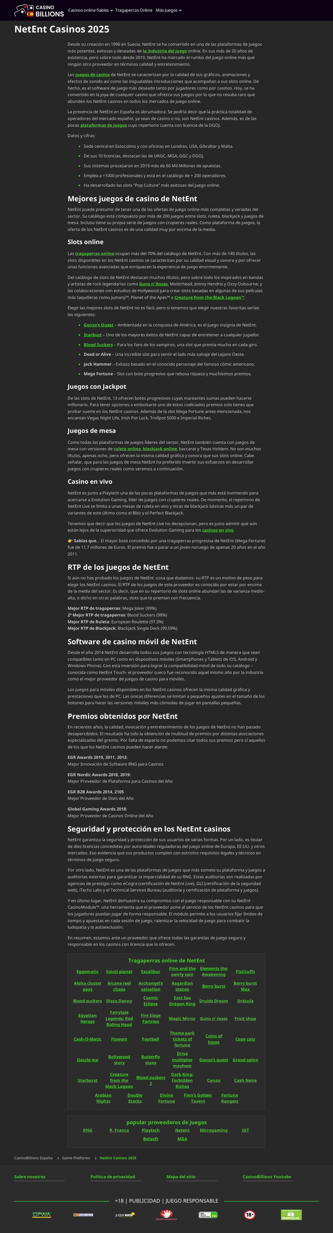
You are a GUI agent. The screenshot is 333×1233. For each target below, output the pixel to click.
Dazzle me (87, 1060)
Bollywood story (119, 1060)
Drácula (245, 1001)
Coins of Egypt (214, 1040)
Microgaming (214, 1131)
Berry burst (214, 986)
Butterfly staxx (150, 1060)
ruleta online (127, 449)
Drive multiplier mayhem (182, 1060)
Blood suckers (87, 1001)
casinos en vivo (218, 530)
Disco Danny (119, 1001)
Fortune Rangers (229, 1098)
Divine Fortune (166, 1098)
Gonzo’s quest (213, 1060)
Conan (214, 1081)
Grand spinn (245, 1060)
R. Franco (119, 1131)
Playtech (151, 1131)
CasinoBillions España (33, 1158)
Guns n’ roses (214, 1019)
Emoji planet (119, 972)
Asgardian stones (182, 987)
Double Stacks (134, 1098)
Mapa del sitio (181, 1177)
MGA (182, 1139)
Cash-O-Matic (87, 1039)
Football (150, 1039)
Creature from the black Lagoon (119, 1081)
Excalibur (150, 972)
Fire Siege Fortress (151, 1019)
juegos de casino (92, 75)
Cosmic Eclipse (150, 1001)
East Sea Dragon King (182, 1001)
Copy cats (245, 1039)
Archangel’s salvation (151, 987)
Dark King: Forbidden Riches (182, 1081)
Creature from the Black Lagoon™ (209, 297)
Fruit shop (245, 1019)
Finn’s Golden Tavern (198, 1098)
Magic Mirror (182, 1019)
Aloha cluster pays (87, 987)
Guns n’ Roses (153, 284)
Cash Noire (245, 1081)
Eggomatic (87, 972)
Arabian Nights (103, 1098)
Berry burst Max (245, 987)
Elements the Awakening (213, 972)
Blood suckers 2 (150, 1081)
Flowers (119, 1039)
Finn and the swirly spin (182, 972)
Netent (182, 1131)
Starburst (88, 1081)
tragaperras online (94, 254)
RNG (87, 1131)
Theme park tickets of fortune (182, 1039)
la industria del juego (165, 51)
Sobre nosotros (30, 1177)
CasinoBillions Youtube (267, 1177)
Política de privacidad (113, 1177)
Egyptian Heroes (87, 1019)
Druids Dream (213, 1001)
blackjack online (160, 449)
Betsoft (150, 1139)
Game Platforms (76, 1158)
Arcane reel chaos (119, 987)
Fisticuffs (245, 972)
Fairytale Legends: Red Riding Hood (119, 1019)
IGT (245, 1131)
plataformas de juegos (103, 125)
